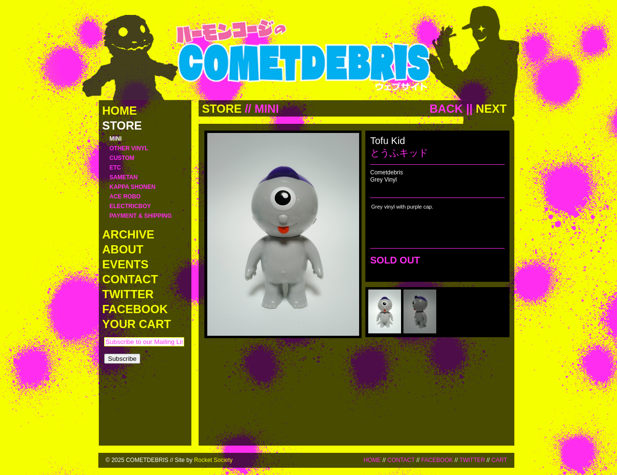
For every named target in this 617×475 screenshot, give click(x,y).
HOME (372, 460)
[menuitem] (384, 311)
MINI (267, 108)
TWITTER (472, 460)
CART (499, 460)
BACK (446, 108)
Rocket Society (213, 460)
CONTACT (401, 460)
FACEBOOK (437, 460)
